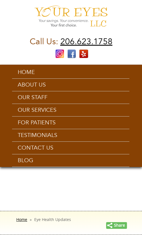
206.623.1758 (86, 41)
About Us (32, 85)
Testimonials (37, 135)
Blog (25, 160)
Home (26, 72)
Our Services (37, 110)
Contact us (35, 148)
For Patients (37, 122)
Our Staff (32, 97)
